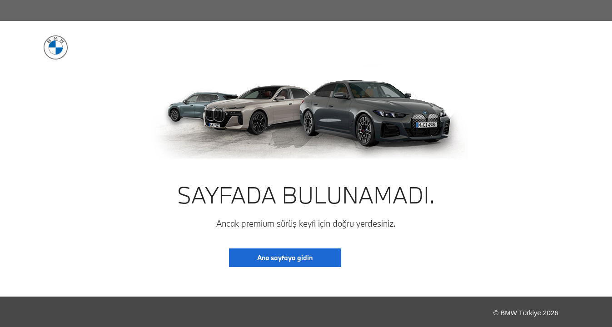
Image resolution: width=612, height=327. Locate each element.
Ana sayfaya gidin (285, 257)
